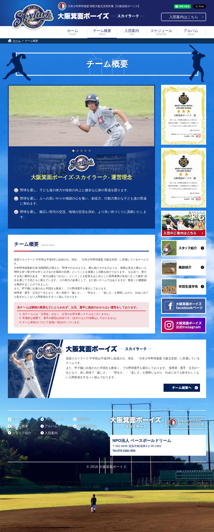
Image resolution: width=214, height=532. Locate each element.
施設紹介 (83, 419)
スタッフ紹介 (21, 433)
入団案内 (132, 32)
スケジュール (161, 32)
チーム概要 (102, 32)
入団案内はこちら (183, 17)
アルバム (191, 32)
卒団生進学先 (87, 426)
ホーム (72, 32)
